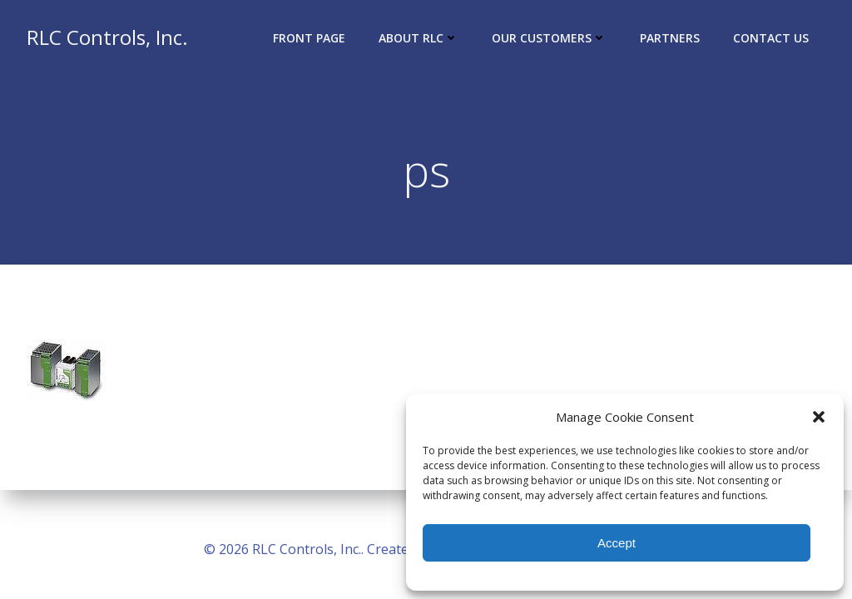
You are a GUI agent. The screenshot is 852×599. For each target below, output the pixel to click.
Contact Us (771, 38)
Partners (670, 38)
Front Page (309, 38)
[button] (818, 416)
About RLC (418, 38)
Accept (616, 543)
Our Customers (549, 38)
